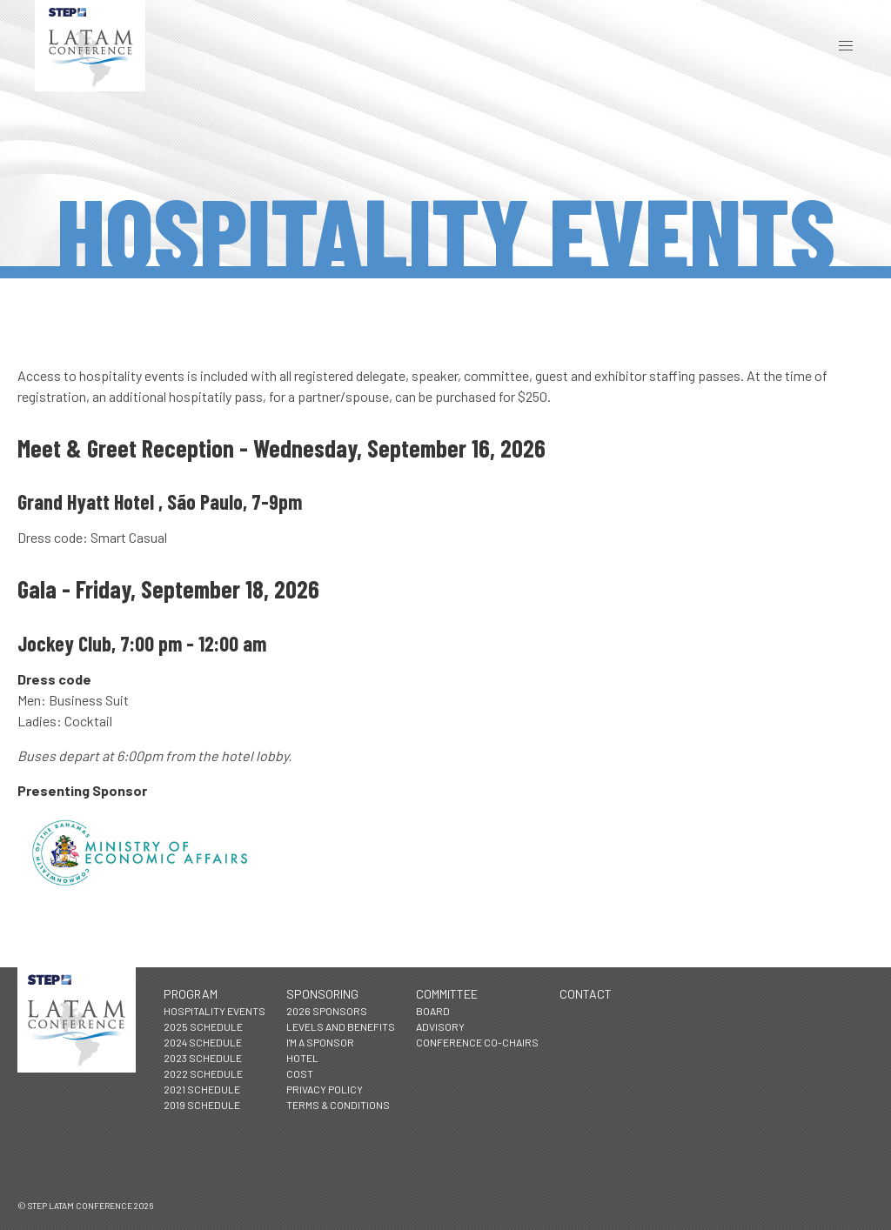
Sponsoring (322, 993)
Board (433, 1011)
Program (191, 993)
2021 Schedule (202, 1089)
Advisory (440, 1026)
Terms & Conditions (338, 1105)
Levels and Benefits (340, 1026)
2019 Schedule (202, 1105)
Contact (585, 993)
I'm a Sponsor (320, 1042)
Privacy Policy (324, 1089)
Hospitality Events (214, 1011)
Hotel (302, 1058)
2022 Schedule (203, 1073)
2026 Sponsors (326, 1011)
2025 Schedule (203, 1026)
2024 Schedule (203, 1042)
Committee (447, 993)
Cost (299, 1073)
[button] (845, 45)
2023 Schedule (203, 1058)
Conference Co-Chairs (477, 1042)
